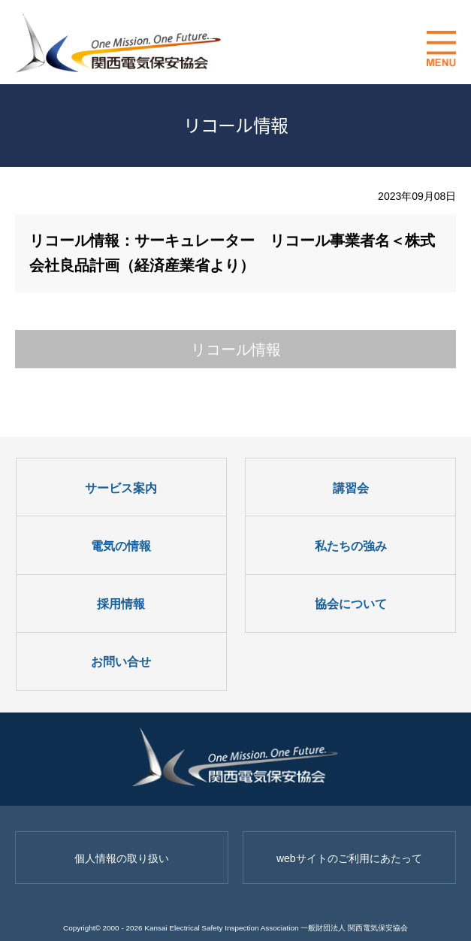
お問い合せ (121, 661)
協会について (351, 604)
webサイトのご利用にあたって (349, 858)
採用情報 (121, 604)
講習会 (351, 488)
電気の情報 (121, 546)
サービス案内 (121, 488)
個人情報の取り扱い (121, 858)
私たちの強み (351, 546)
